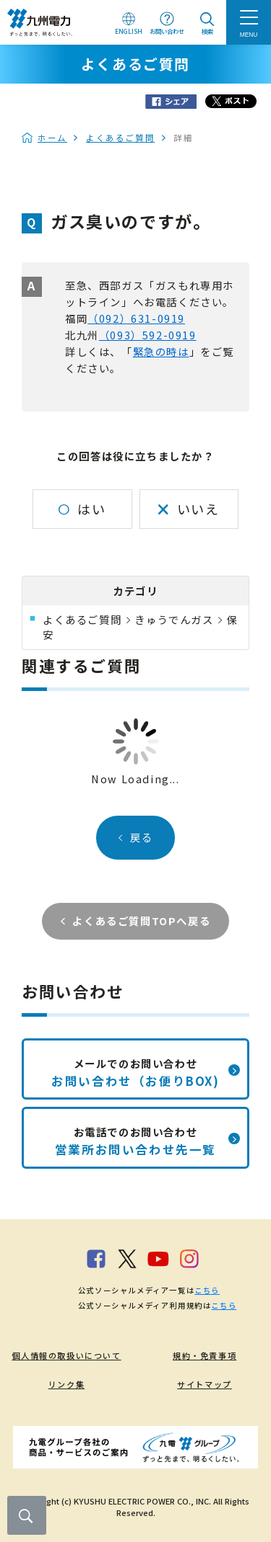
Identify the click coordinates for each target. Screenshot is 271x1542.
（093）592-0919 (148, 334)
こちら (207, 1290)
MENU (249, 34)
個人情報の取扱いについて (66, 1355)
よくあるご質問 (120, 137)
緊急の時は (161, 351)
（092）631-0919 (136, 318)
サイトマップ (204, 1384)
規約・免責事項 (204, 1355)
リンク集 (66, 1384)
